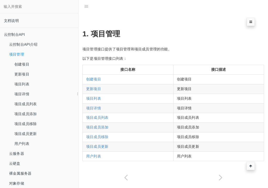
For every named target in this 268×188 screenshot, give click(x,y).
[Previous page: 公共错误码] (126, 177)
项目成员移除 (25, 124)
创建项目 (21, 64)
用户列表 (21, 144)
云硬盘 (14, 163)
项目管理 (16, 54)
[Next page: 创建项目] (220, 177)
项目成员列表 (25, 104)
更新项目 (21, 74)
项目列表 (21, 84)
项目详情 (21, 94)
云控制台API (14, 34)
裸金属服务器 (20, 173)
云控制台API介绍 (23, 44)
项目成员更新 (25, 134)
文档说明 (11, 21)
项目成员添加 (25, 114)
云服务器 (16, 153)
